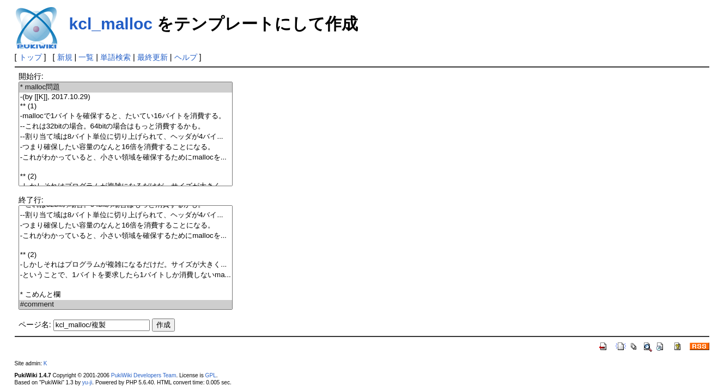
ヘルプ (185, 57)
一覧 (86, 57)
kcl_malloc (111, 24)
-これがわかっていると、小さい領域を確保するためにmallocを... (125, 157)
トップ (30, 57)
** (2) (125, 176)
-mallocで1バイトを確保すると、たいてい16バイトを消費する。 (125, 116)
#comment (125, 304)
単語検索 (115, 57)
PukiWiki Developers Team (144, 375)
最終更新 (152, 57)
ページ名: (35, 324)
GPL (210, 375)
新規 (64, 57)
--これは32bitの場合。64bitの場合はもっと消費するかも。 (125, 126)
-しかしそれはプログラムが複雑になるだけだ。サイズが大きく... (125, 265)
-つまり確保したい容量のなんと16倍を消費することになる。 (125, 147)
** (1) (125, 106)
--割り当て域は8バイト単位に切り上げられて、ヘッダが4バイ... (125, 137)
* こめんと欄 (125, 295)
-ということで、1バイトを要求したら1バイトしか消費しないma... (125, 275)
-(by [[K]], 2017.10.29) (125, 97)
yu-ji (87, 382)
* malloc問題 (125, 87)
